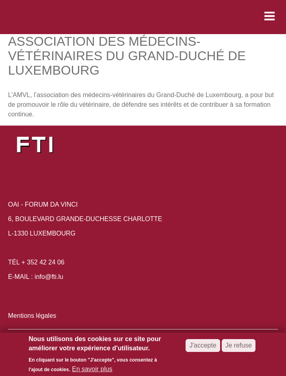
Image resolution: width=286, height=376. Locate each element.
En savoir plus (92, 370)
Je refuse (238, 347)
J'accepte (202, 347)
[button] (216, 16)
